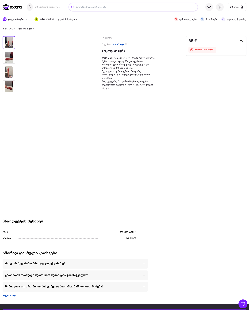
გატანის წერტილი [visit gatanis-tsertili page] (68, 19)
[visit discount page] (185, 19)
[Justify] (72, 7)
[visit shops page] (209, 19)
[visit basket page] (220, 7)
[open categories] (15, 19)
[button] (44, 19)
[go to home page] (12, 7)
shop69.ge (118, 44)
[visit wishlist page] (209, 7)
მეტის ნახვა (9, 296)
